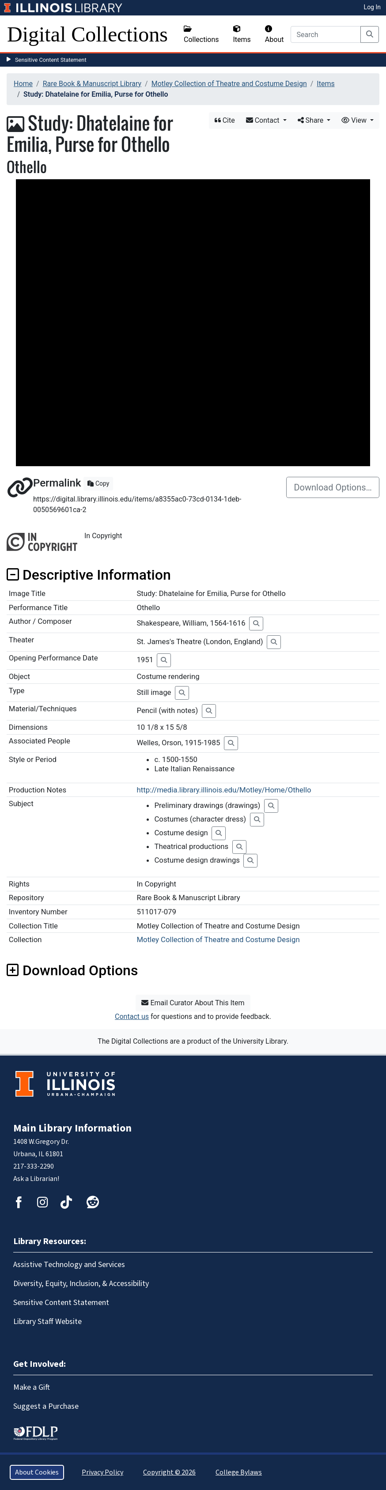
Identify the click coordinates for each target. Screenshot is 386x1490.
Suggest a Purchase (46, 1406)
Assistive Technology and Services (69, 1264)
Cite (225, 120)
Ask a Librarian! (36, 1179)
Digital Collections (87, 34)
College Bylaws (239, 1472)
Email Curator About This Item (192, 1003)
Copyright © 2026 (169, 1472)
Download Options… (333, 487)
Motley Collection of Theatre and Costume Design (229, 83)
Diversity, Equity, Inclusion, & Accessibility (81, 1283)
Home (23, 83)
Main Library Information (72, 1128)
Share (311, 120)
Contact (263, 120)
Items (242, 34)
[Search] (326, 34)
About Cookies (37, 1472)
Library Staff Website (47, 1321)
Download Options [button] (72, 970)
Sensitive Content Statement (51, 60)
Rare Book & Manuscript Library (92, 83)
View (354, 120)
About (274, 34)
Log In (372, 7)
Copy (98, 483)
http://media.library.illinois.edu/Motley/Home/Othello (223, 789)
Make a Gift (31, 1387)
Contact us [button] (132, 1016)
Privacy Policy (102, 1472)
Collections (201, 34)
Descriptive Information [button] (89, 574)
